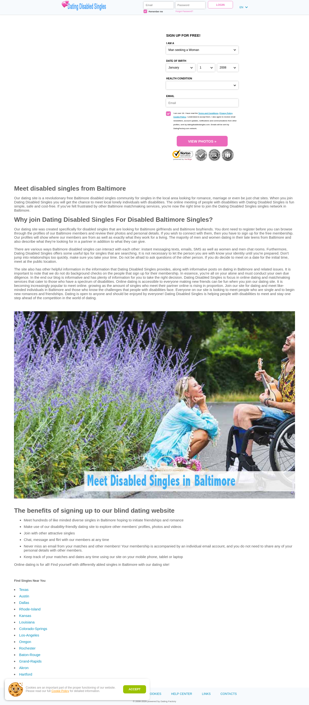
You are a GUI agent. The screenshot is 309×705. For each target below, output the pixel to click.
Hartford (25, 674)
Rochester (27, 648)
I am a (170, 43)
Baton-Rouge (29, 655)
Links (206, 694)
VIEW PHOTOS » (202, 141)
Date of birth (176, 60)
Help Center (181, 694)
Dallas (24, 603)
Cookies (154, 694)
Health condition (179, 78)
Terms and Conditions (208, 113)
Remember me (153, 11)
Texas (23, 590)
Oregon (25, 642)
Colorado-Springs (33, 629)
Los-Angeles (29, 635)
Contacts (228, 694)
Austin (24, 596)
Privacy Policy (225, 113)
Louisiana (27, 622)
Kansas (25, 616)
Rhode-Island (30, 609)
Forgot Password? (184, 11)
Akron (23, 668)
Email (170, 96)
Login (220, 4)
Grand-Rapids (30, 661)
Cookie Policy (60, 691)
